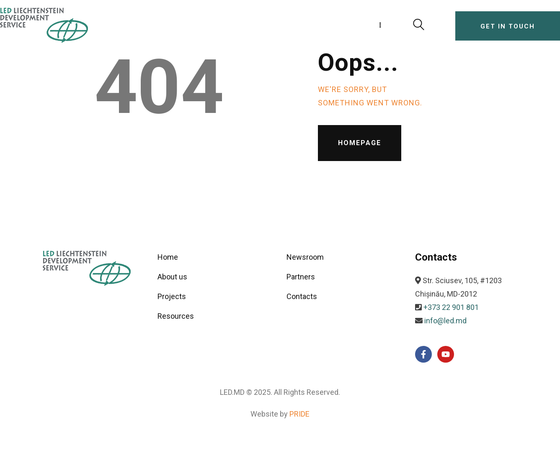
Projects (171, 296)
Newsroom (305, 257)
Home (167, 257)
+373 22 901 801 (451, 307)
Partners (300, 276)
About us (172, 276)
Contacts (301, 296)
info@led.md (445, 320)
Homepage (359, 143)
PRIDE (299, 413)
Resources (175, 316)
